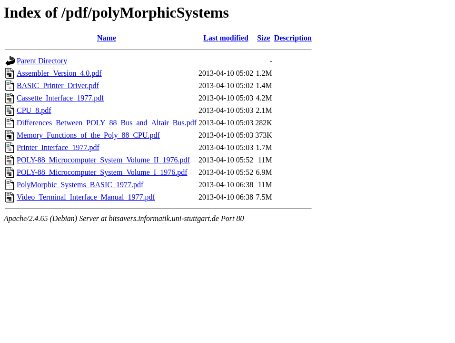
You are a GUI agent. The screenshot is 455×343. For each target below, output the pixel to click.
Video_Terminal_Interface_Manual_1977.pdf (86, 197)
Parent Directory (42, 61)
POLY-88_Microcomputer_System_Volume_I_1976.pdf (102, 172)
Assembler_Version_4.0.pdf (59, 73)
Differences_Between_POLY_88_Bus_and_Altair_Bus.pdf (107, 123)
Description (293, 38)
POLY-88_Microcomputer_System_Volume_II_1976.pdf (103, 160)
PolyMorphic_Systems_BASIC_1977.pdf (80, 185)
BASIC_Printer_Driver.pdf (58, 85)
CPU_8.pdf (34, 110)
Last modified (225, 38)
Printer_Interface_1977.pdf (58, 147)
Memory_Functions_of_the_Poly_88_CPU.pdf (88, 135)
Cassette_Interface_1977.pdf (60, 98)
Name (106, 38)
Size (263, 38)
